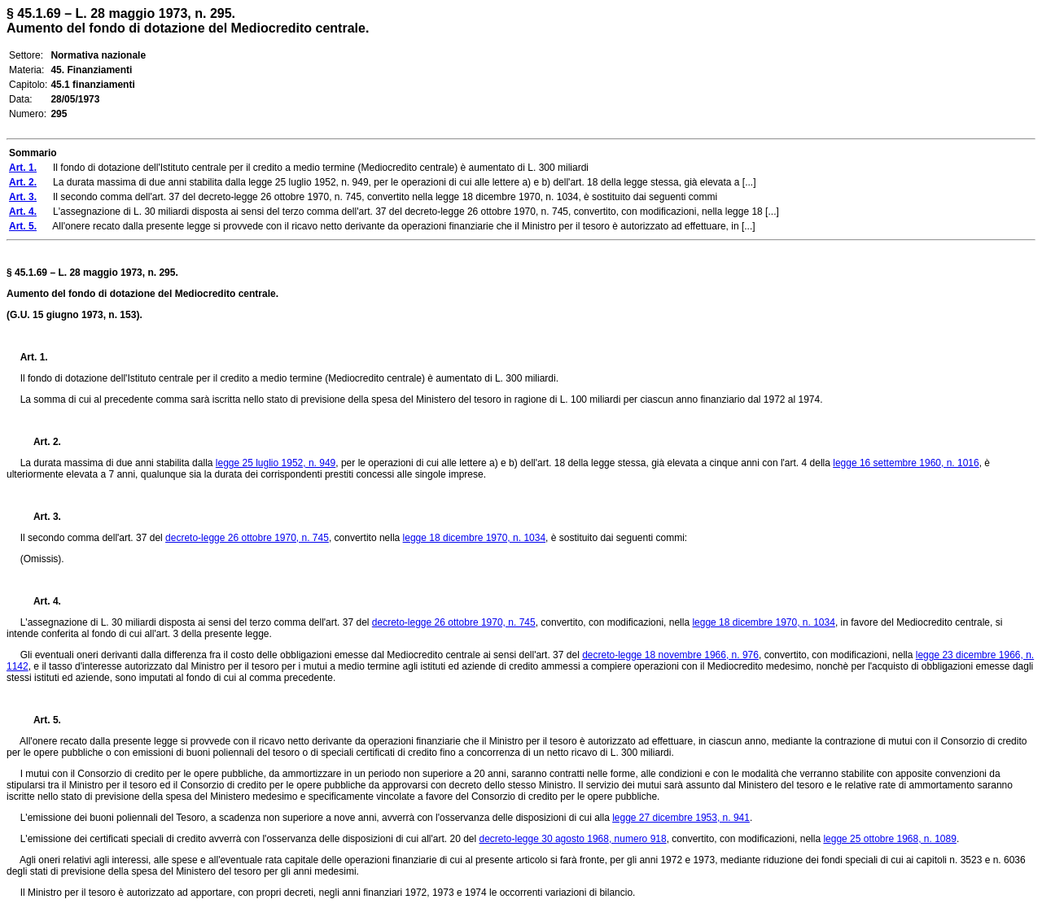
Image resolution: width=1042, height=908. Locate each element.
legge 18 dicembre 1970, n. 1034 (474, 537)
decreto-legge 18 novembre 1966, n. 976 (670, 655)
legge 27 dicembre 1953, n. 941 (681, 817)
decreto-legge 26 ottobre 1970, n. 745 (247, 537)
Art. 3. (40, 516)
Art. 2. (40, 441)
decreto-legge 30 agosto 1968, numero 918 (572, 839)
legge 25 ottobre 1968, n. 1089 (889, 839)
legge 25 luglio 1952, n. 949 (275, 463)
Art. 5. (40, 720)
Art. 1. (34, 357)
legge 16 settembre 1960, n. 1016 (906, 463)
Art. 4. (40, 601)
